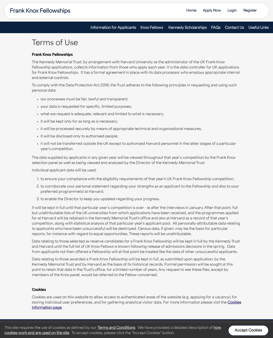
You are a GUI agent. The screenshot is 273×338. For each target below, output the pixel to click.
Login (232, 10)
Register (250, 10)
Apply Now (212, 10)
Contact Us (234, 28)
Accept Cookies (248, 330)
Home (191, 10)
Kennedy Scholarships (187, 28)
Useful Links (258, 28)
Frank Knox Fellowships (40, 11)
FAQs (215, 28)
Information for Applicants (113, 28)
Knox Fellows (152, 28)
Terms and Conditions (116, 328)
